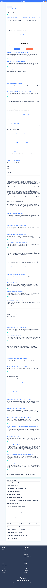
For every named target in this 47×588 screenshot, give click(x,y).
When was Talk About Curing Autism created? (15, 532)
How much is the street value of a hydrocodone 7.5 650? (17, 515)
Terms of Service (26, 568)
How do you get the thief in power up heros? (15, 497)
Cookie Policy (26, 574)
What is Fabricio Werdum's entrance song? (14, 512)
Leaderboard (3, 549)
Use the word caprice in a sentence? (13, 503)
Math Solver (3, 572)
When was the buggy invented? (12, 485)
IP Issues (25, 575)
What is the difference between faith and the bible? (16, 506)
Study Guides (4, 570)
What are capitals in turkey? (12, 538)
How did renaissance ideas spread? (13, 509)
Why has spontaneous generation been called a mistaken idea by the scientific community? (23, 500)
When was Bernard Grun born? (12, 520)
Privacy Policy (26, 570)
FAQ (2, 574)
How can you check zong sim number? (13, 494)
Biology (25, 552)
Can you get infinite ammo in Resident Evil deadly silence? (17, 535)
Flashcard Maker (4, 568)
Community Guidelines (5, 565)
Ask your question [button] (30, 49)
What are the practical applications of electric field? (16, 529)
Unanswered (3, 552)
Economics (25, 561)
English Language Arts (27, 556)
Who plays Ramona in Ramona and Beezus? (14, 526)
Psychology (25, 558)
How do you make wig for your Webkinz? (14, 482)
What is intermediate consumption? (13, 491)
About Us (25, 565)
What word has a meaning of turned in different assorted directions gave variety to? (22, 523)
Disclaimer (25, 572)
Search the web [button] (16, 49)
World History (26, 554)
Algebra (25, 549)
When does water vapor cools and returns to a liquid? (16, 488)
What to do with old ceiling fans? (13, 517)
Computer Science (27, 559)
